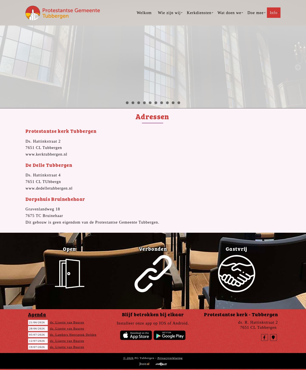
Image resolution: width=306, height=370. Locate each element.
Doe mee (256, 12)
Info (274, 12)
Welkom (144, 12)
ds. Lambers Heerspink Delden (73, 334)
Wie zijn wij (170, 12)
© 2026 (128, 358)
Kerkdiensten (200, 12)
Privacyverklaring (170, 358)
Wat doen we (230, 12)
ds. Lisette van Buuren (67, 322)
